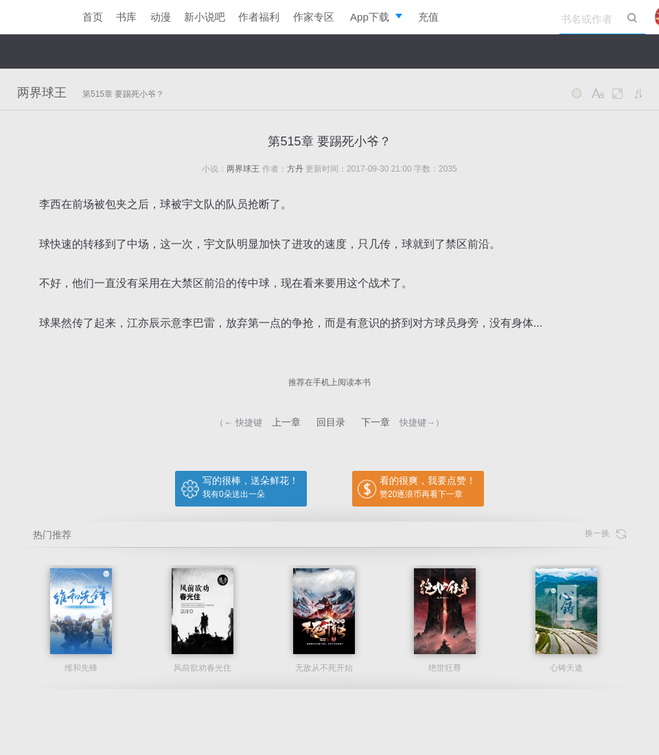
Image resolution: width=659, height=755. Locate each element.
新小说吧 (204, 17)
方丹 (295, 169)
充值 (428, 17)
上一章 (286, 422)
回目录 (330, 422)
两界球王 (42, 93)
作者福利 (258, 17)
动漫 (160, 17)
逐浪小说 (34, 17)
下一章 (375, 422)
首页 (92, 17)
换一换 (605, 533)
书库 (126, 17)
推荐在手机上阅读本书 (329, 382)
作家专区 (313, 17)
